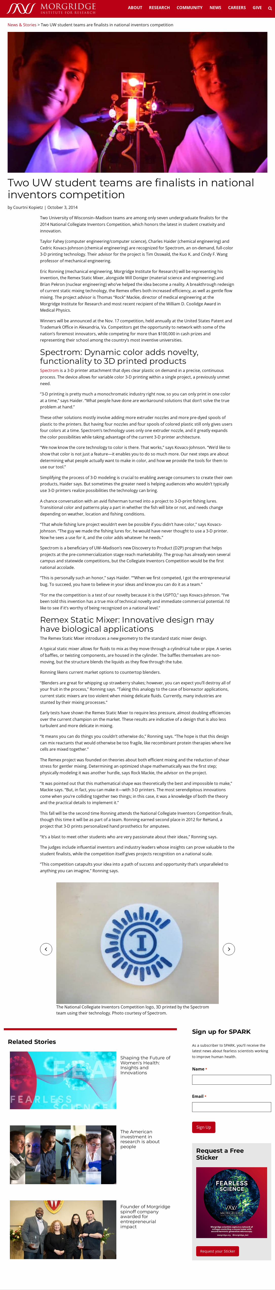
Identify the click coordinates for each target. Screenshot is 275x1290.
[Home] (50, 9)
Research (159, 7)
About (135, 7)
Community (190, 7)
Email (199, 1097)
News (215, 7)
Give (257, 7)
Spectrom (49, 370)
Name (199, 1069)
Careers (237, 7)
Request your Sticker (217, 1251)
